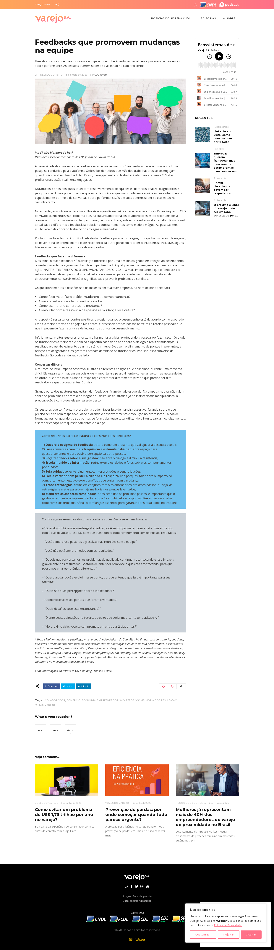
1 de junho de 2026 (141, 802)
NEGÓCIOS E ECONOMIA (191, 802)
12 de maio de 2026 (218, 802)
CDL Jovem (101, 74)
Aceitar (251, 934)
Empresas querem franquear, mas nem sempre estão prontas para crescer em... (226, 162)
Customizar (203, 934)
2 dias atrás (220, 178)
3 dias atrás (220, 200)
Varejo (50, 705)
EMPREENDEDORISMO (49, 74)
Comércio (73, 700)
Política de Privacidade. (228, 925)
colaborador (55, 700)
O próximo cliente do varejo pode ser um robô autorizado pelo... (226, 210)
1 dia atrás (219, 149)
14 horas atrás (221, 126)
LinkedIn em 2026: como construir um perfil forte (223, 137)
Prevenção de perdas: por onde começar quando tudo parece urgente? (136, 814)
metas (39, 705)
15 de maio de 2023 (76, 74)
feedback (133, 700)
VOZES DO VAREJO (47, 802)
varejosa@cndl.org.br (137, 901)
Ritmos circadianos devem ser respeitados (222, 188)
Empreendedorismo (111, 700)
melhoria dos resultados (159, 700)
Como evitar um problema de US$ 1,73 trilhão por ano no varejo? (64, 814)
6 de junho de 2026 (71, 802)
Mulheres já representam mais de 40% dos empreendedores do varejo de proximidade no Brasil (205, 817)
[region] (226, 923)
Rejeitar (228, 934)
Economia (89, 700)
